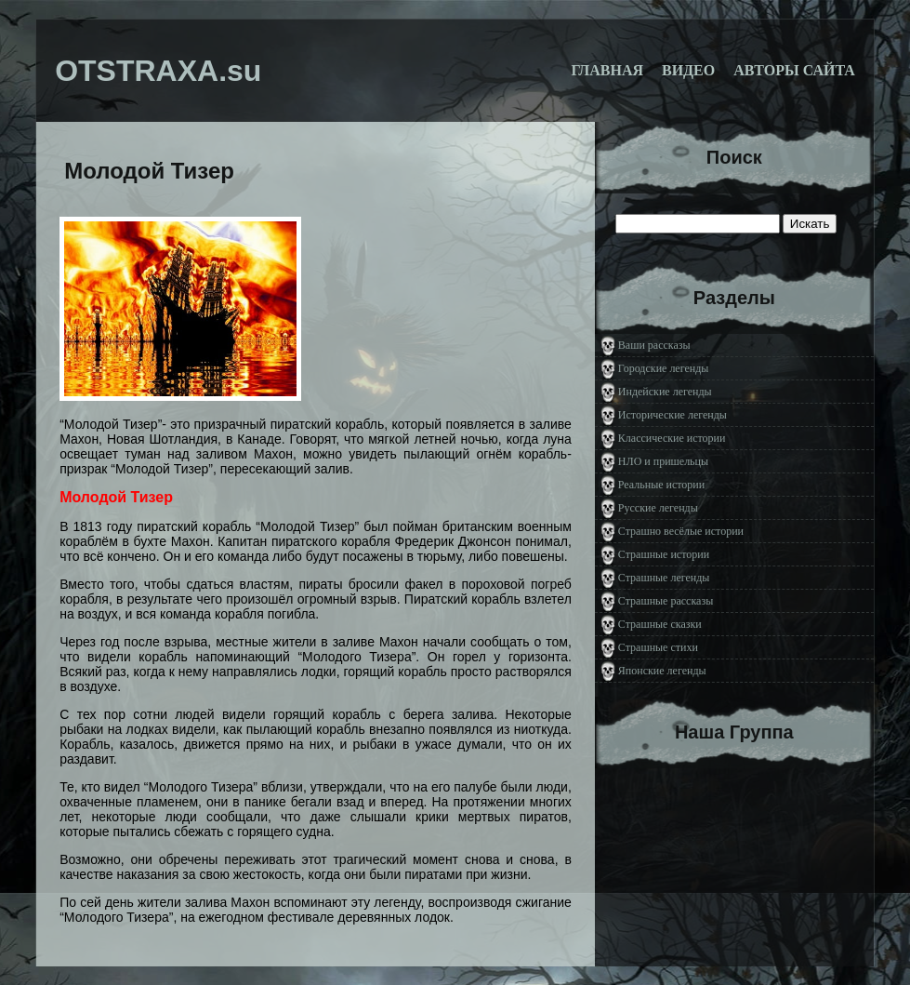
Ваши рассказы (654, 345)
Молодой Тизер (149, 170)
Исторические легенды (672, 414)
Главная (607, 70)
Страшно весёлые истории (681, 531)
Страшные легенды (664, 577)
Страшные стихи (658, 647)
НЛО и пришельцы (663, 461)
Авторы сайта (794, 70)
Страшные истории (663, 554)
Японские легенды (662, 670)
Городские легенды (663, 368)
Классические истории (672, 438)
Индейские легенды (665, 391)
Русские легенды (658, 507)
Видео (688, 70)
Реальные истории (661, 484)
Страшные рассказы (665, 600)
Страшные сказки (660, 624)
